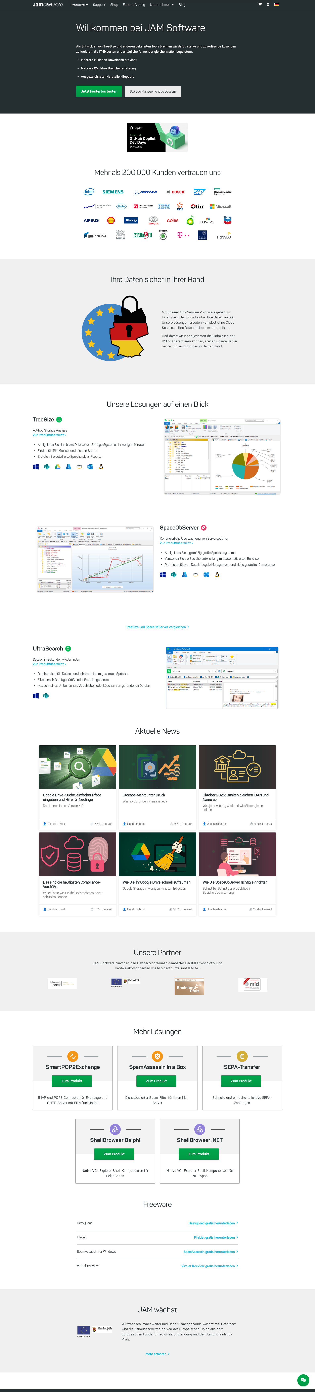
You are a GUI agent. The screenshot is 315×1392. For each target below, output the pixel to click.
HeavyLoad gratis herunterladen (212, 1216)
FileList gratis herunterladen (214, 1230)
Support (99, 5)
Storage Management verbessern (153, 91)
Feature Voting (134, 5)
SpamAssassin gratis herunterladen (209, 1244)
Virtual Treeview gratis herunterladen (208, 1259)
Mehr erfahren (156, 1346)
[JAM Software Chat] (303, 1380)
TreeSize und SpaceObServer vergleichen (156, 627)
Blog (182, 5)
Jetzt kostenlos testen (99, 91)
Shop (114, 5)
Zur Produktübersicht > (49, 435)
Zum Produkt (71, 1073)
